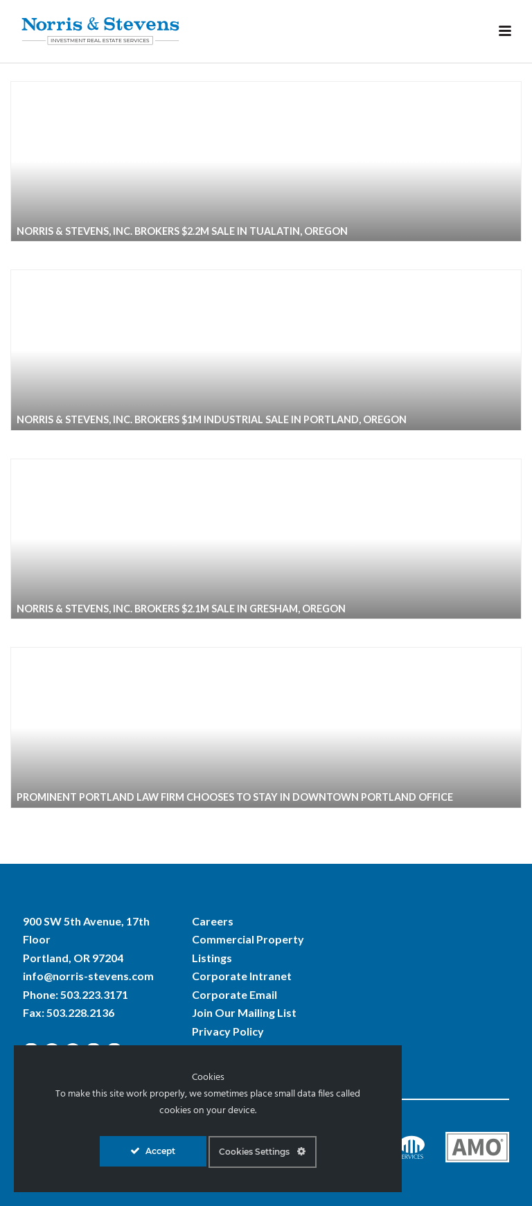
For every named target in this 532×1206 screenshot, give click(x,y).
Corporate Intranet (242, 975)
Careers (212, 921)
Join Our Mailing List (244, 1012)
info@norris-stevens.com (88, 975)
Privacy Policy (228, 1031)
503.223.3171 (94, 994)
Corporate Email (234, 994)
